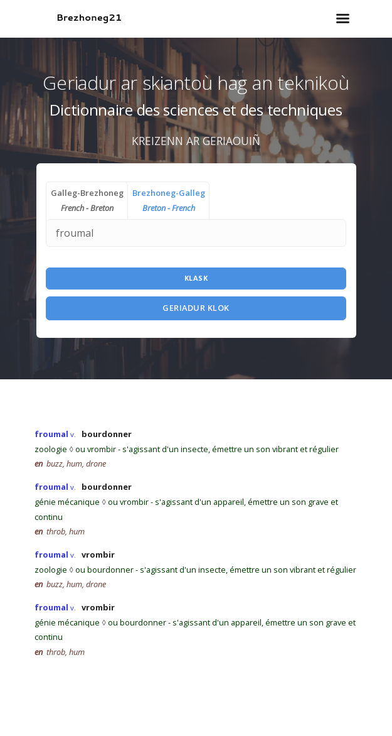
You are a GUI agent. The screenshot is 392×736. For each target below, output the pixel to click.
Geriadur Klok (196, 307)
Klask (196, 278)
